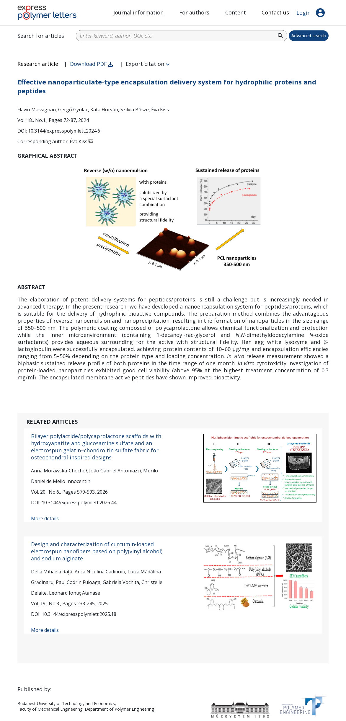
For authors (194, 12)
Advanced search (308, 35)
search (280, 35)
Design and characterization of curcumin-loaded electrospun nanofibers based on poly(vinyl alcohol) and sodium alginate (96, 551)
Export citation (145, 63)
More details (45, 518)
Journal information (138, 12)
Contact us (275, 12)
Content (235, 12)
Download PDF (88, 63)
